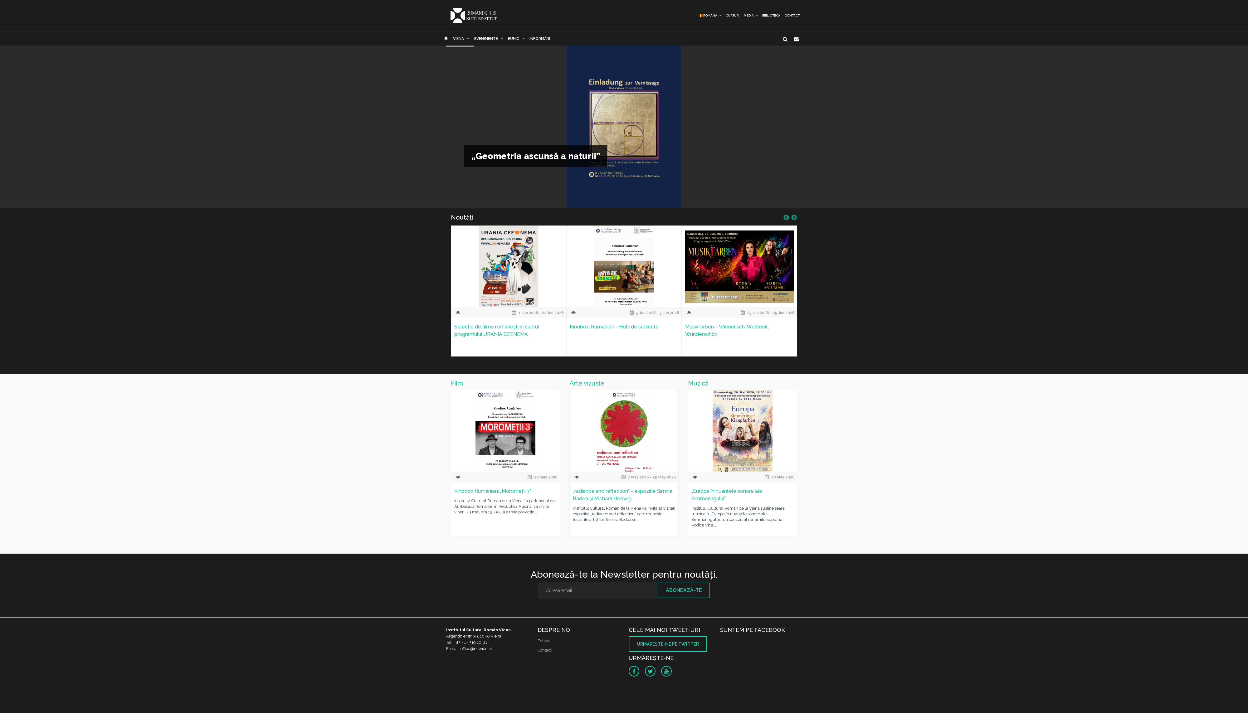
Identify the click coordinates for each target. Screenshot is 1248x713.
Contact (792, 15)
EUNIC (513, 38)
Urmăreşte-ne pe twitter (668, 644)
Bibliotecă (771, 15)
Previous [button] (786, 218)
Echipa (544, 640)
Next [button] (794, 218)
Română (708, 15)
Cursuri (732, 15)
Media (749, 15)
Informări (539, 38)
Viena (458, 38)
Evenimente (486, 38)
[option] (508, 295)
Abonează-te (684, 590)
